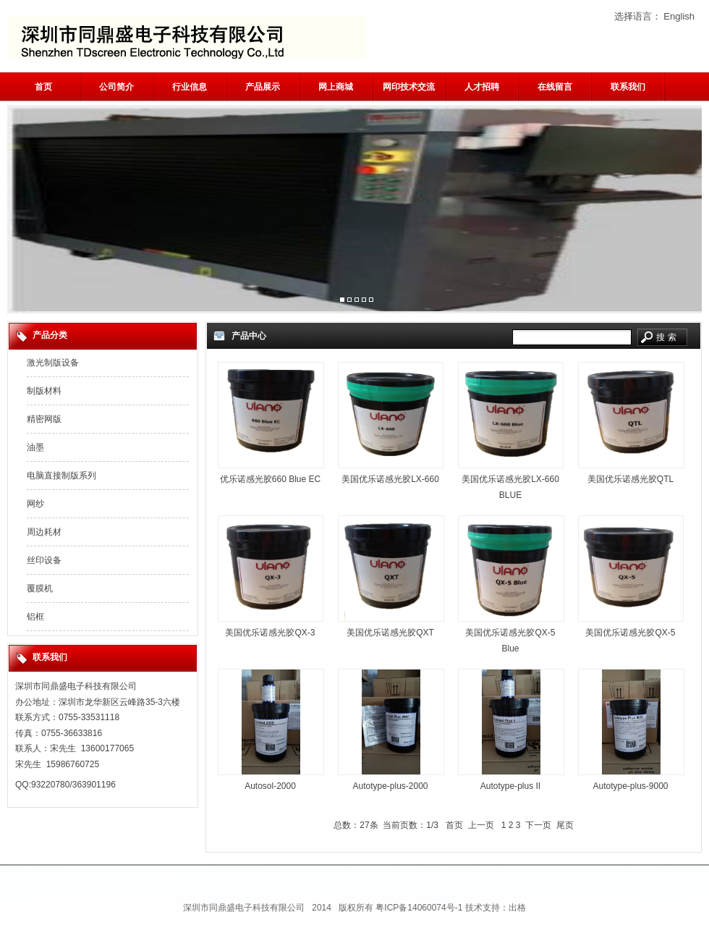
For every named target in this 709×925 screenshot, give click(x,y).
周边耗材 (44, 532)
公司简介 (116, 87)
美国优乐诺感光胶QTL (630, 479)
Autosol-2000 (270, 786)
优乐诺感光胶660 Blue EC (270, 479)
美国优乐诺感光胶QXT (390, 633)
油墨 (35, 447)
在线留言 (555, 87)
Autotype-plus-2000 (390, 786)
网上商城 (335, 87)
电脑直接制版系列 (61, 475)
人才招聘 (481, 87)
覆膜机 (40, 588)
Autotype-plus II (510, 786)
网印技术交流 (409, 87)
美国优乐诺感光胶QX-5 (630, 633)
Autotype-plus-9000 (630, 786)
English (679, 16)
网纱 (35, 504)
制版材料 (44, 391)
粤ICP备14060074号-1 (418, 908)
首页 (43, 87)
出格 (517, 908)
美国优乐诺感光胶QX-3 (270, 633)
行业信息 (189, 87)
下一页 (538, 825)
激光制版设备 (53, 363)
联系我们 (628, 87)
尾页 (565, 825)
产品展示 (262, 87)
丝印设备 (44, 560)
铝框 (35, 617)
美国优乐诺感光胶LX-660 (390, 479)
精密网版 (44, 419)
